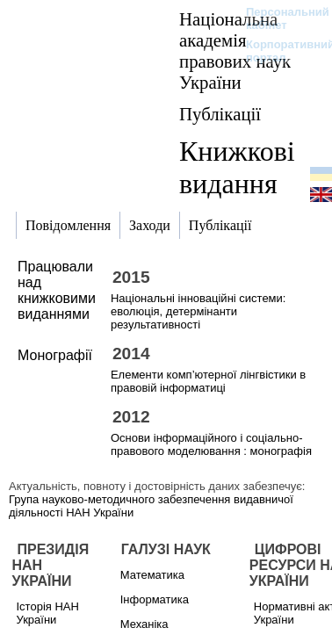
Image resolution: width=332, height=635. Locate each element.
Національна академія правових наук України (235, 50)
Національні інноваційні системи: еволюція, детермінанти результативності (198, 311)
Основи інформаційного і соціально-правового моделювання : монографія (211, 444)
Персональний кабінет (279, 18)
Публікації (220, 114)
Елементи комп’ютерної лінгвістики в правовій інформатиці (208, 381)
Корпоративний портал (279, 51)
